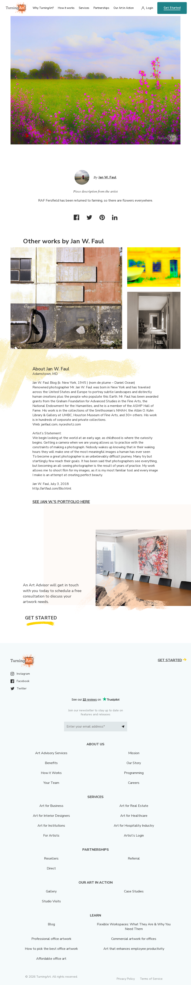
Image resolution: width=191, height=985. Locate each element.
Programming (134, 773)
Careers (133, 782)
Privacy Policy (126, 979)
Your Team (51, 782)
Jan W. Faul (107, 177)
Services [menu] (84, 8)
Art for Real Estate (133, 805)
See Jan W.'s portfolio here (61, 501)
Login (149, 8)
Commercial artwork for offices (133, 939)
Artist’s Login (134, 835)
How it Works (51, 773)
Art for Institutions (51, 825)
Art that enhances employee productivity (133, 948)
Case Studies (134, 891)
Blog (51, 924)
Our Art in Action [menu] (124, 8)
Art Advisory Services (51, 753)
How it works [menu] (66, 8)
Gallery (51, 891)
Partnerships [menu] (101, 8)
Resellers (51, 858)
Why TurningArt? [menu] (43, 8)
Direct (51, 868)
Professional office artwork (51, 939)
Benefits (51, 763)
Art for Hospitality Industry (134, 825)
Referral (134, 858)
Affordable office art (51, 958)
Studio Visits (51, 901)
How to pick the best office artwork (51, 948)
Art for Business (51, 805)
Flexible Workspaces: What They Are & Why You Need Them (134, 926)
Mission (133, 753)
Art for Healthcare (133, 815)
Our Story (134, 763)
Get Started (172, 8)
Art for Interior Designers (51, 815)
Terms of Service (151, 979)
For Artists (51, 835)
